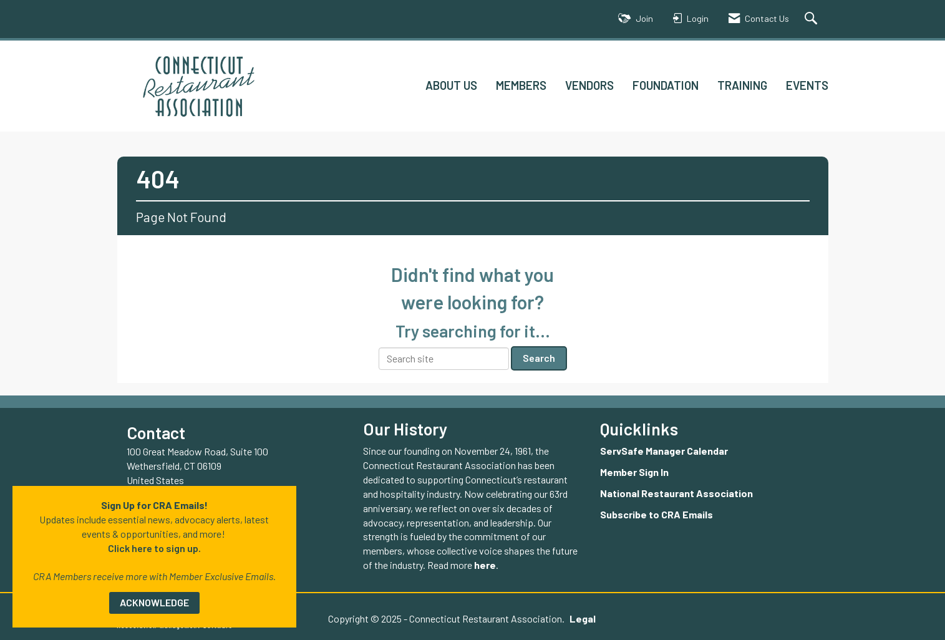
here (485, 565)
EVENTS (807, 85)
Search (539, 358)
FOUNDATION (665, 85)
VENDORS (589, 85)
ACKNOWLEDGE (154, 602)
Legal (582, 618)
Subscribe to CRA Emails (656, 514)
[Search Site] (812, 19)
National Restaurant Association (676, 493)
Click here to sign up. (154, 548)
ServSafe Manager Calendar (664, 451)
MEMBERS (521, 85)
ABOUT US (451, 85)
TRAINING (742, 85)
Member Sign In (634, 472)
